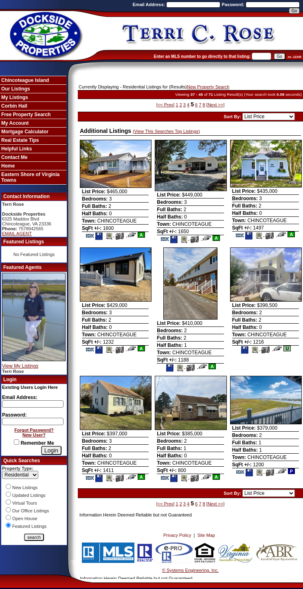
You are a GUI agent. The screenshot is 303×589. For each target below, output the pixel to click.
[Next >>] (215, 104)
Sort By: (233, 116)
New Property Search (208, 86)
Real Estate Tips (20, 140)
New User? (34, 434)
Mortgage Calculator (24, 132)
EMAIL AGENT (17, 233)
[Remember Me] (16, 442)
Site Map (206, 535)
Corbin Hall (14, 106)
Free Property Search (25, 114)
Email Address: (150, 4)
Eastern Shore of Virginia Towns (30, 177)
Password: (234, 4)
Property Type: (17, 468)
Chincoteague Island (25, 80)
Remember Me (34, 443)
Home (8, 166)
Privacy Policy (177, 535)
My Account (15, 123)
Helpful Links (16, 149)
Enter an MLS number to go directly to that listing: (202, 56)
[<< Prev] (165, 104)
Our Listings (15, 89)
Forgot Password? (34, 430)
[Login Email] (33, 404)
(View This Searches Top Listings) (166, 131)
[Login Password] (33, 421)
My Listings (14, 97)
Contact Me (14, 157)
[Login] (51, 450)
